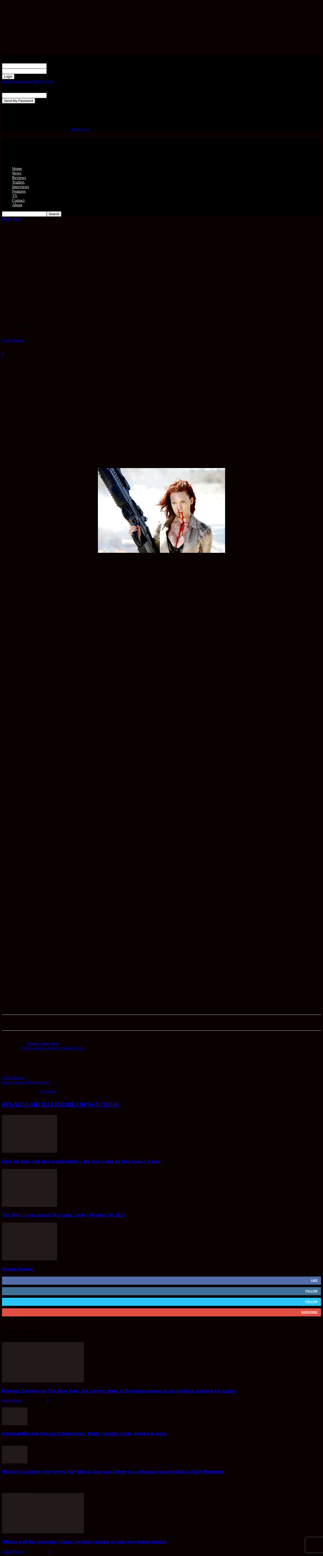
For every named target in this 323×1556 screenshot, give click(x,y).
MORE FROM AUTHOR (88, 1104)
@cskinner (48, 1091)
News (16, 173)
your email (55, 95)
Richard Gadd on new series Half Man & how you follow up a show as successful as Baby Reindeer (113, 1471)
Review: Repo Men (43, 1043)
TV (14, 196)
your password (58, 71)
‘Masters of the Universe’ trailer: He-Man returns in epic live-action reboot (84, 1541)
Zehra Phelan (12, 1551)
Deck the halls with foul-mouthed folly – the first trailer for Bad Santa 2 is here (81, 1161)
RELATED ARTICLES (30, 1104)
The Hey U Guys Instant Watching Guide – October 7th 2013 (63, 1215)
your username (59, 66)
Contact (18, 200)
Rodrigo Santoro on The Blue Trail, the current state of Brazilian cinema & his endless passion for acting (119, 1391)
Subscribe (309, 1312)
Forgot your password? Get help (28, 81)
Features (19, 191)
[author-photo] (14, 1073)
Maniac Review (17, 1269)
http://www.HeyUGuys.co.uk (25, 1082)
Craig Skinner (13, 340)
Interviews (20, 187)
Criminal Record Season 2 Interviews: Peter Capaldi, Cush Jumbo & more (84, 1433)
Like (314, 1280)
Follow (311, 1290)
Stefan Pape (11, 1400)
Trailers (18, 182)
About (17, 205)
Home (17, 168)
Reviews (19, 178)
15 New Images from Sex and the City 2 (53, 1048)
